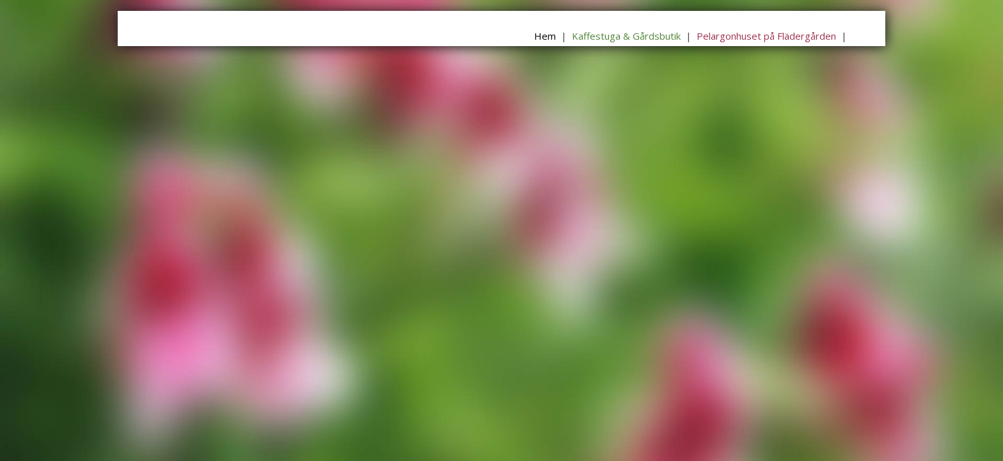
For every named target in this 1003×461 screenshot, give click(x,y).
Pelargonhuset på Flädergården (766, 35)
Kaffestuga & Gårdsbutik (626, 35)
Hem (545, 35)
